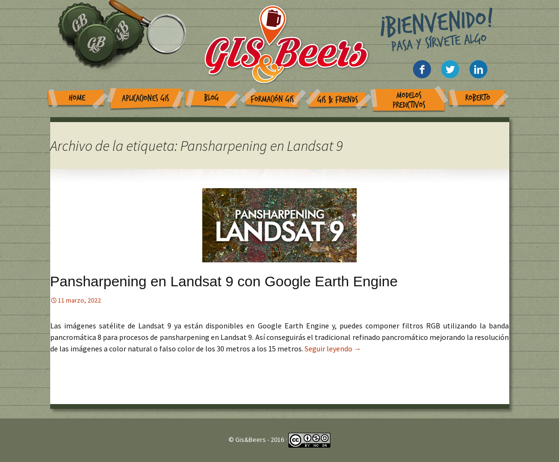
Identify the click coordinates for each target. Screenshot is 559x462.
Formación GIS (272, 99)
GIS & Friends (338, 100)
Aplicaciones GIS (145, 98)
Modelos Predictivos (409, 100)
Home (77, 98)
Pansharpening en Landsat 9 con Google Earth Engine (224, 281)
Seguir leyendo (333, 348)
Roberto (477, 98)
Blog (211, 98)
